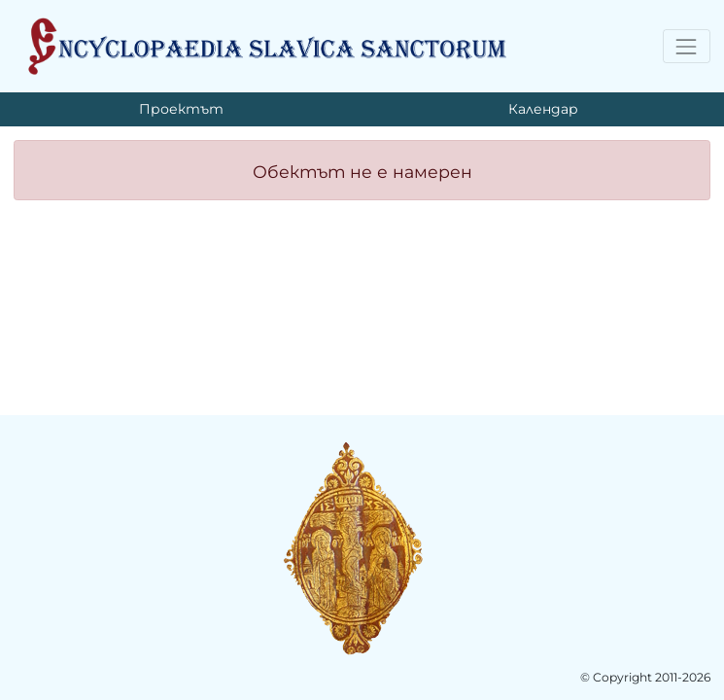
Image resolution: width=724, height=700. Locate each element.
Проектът (181, 109)
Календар (543, 109)
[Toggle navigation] (686, 46)
